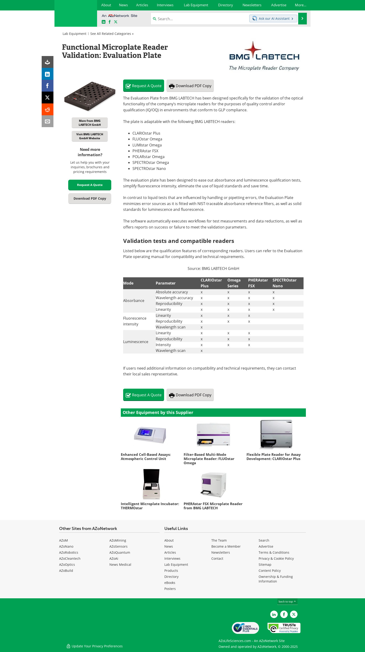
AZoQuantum (119, 552)
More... (300, 5)
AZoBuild (66, 570)
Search (264, 540)
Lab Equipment (74, 33)
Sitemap (265, 564)
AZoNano (66, 546)
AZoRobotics (68, 552)
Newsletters (220, 552)
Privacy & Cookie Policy (276, 558)
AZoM (63, 540)
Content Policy (270, 570)
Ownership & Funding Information (276, 578)
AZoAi (113, 558)
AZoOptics (67, 564)
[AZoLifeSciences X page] (116, 22)
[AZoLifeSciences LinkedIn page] (103, 22)
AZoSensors (118, 546)
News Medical (120, 564)
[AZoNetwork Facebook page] (110, 22)
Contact (217, 558)
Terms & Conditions (274, 552)
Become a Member (226, 546)
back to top (287, 601)
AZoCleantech (70, 558)
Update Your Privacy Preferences (94, 646)
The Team (219, 540)
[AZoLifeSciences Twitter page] (293, 614)
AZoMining (117, 540)
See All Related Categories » (112, 33)
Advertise (266, 546)
